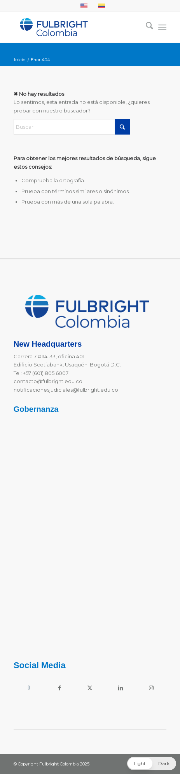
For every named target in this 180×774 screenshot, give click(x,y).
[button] (151, 763)
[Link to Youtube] (29, 688)
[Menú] (162, 27)
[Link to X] (90, 688)
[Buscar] (145, 27)
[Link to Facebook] (59, 688)
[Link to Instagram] (151, 688)
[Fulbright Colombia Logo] (75, 27)
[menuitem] (145, 27)
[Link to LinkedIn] (120, 688)
